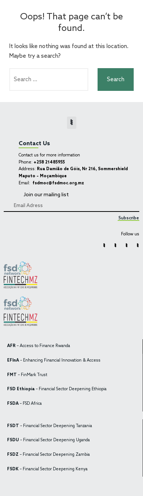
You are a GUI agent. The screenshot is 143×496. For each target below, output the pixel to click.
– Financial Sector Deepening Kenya (47, 469)
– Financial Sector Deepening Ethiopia (57, 389)
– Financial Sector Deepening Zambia (48, 455)
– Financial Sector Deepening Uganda (48, 440)
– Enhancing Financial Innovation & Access (54, 361)
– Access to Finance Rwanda (38, 346)
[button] (71, 123)
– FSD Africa (24, 404)
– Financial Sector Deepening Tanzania (49, 426)
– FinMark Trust (27, 375)
